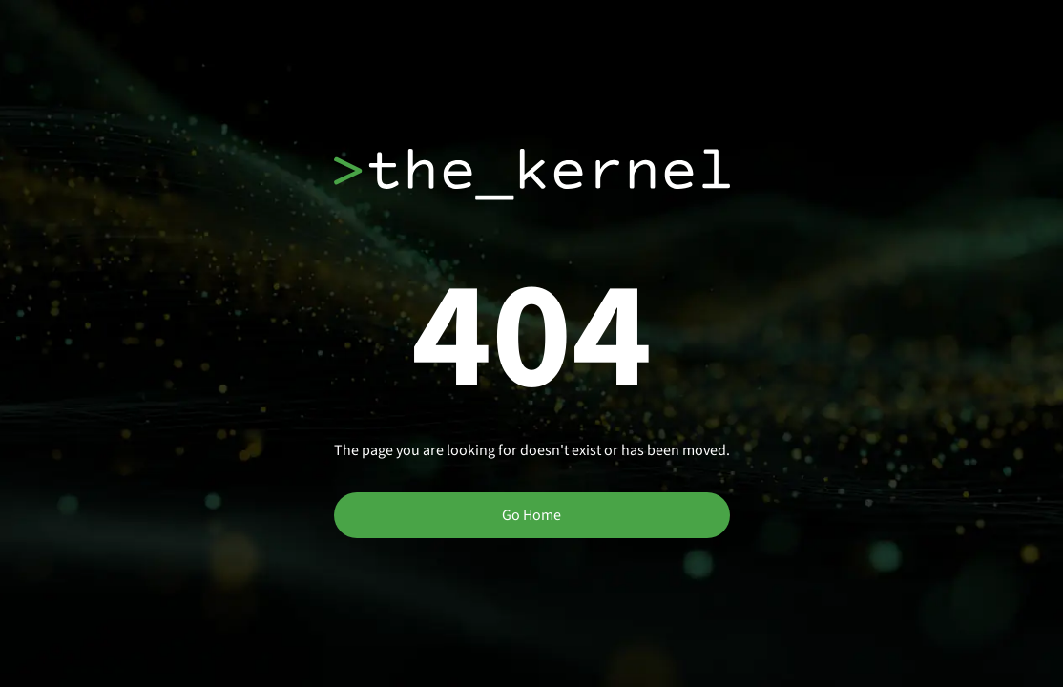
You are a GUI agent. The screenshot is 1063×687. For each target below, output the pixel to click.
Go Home (531, 515)
